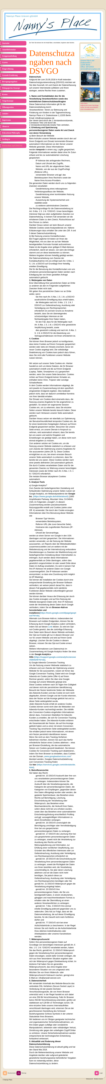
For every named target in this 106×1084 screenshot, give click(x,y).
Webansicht (89, 1079)
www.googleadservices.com (57, 756)
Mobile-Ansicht (98, 1079)
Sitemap (23, 1073)
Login (101, 1073)
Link (50, 627)
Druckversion (11, 1073)
